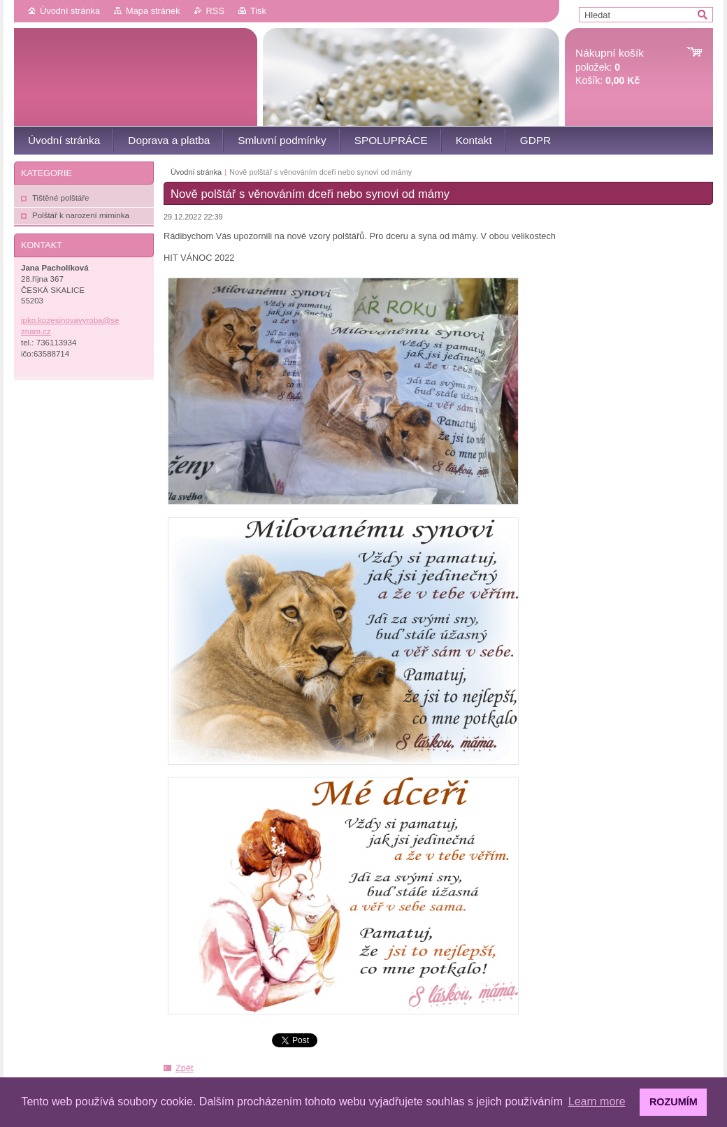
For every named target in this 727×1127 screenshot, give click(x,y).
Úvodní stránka (70, 11)
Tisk (258, 11)
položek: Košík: (609, 67)
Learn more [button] (597, 1101)
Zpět (184, 1068)
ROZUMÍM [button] (673, 1101)
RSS (215, 11)
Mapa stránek (153, 11)
